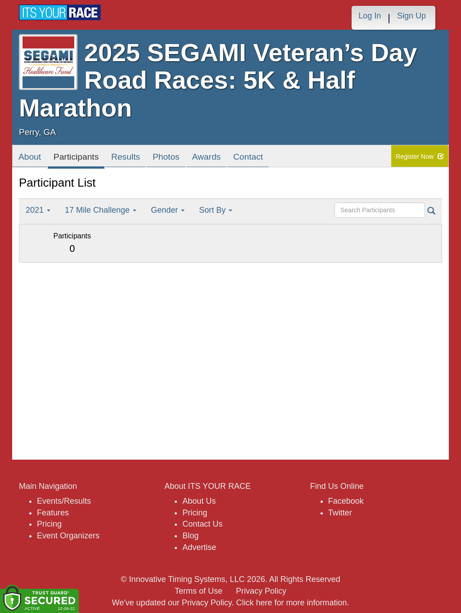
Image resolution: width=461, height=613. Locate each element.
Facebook (346, 501)
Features (53, 512)
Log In (369, 15)
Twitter (340, 512)
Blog (190, 535)
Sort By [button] (215, 210)
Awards (232, 158)
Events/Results (64, 501)
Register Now (420, 156)
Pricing (49, 523)
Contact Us (202, 523)
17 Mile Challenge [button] (100, 210)
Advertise (199, 547)
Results (140, 158)
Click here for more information (291, 602)
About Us (199, 501)
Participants (84, 158)
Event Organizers (68, 535)
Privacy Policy (261, 590)
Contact (279, 158)
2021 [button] (38, 210)
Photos (186, 158)
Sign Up (411, 15)
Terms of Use (198, 590)
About (32, 158)
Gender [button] (168, 210)
